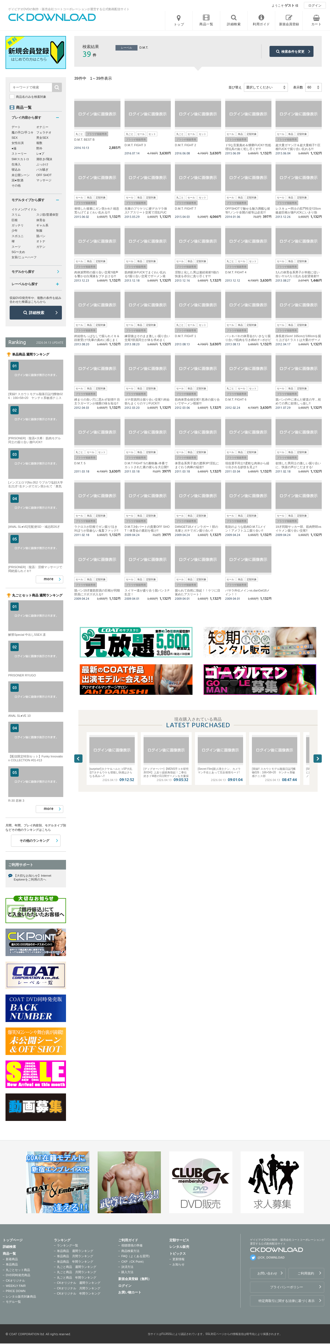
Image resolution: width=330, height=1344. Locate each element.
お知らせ (178, 1264)
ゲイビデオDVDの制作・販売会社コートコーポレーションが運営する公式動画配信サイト (69, 9)
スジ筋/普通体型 (47, 214)
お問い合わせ (267, 1273)
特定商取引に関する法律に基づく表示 (286, 1301)
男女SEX (42, 137)
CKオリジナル (15, 1280)
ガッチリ (18, 225)
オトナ (40, 241)
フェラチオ (43, 132)
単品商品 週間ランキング (75, 1251)
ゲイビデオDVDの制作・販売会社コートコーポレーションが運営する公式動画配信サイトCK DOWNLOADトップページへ (52, 17)
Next (318, 758)
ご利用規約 (306, 1273)
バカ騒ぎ (42, 169)
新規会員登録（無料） (134, 1279)
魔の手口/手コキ (23, 132)
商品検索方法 (130, 1251)
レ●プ (40, 153)
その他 (16, 185)
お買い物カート (129, 1292)
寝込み (16, 169)
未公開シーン (21, 175)
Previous (78, 758)
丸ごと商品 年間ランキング (76, 1277)
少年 (15, 230)
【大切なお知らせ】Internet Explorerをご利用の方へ (32, 877)
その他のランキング (34, 841)
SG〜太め (18, 252)
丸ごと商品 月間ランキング (76, 1272)
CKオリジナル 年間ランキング (78, 1293)
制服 (39, 230)
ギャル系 (42, 225)
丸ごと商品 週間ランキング (76, 1266)
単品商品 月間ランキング (75, 1256)
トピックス (177, 1254)
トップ (179, 24)
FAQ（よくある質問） (136, 1256)
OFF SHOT (44, 175)
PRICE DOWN (16, 1291)
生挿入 (16, 164)
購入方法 (127, 1272)
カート (316, 24)
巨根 (15, 220)
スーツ (16, 246)
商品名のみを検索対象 (31, 96)
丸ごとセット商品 (18, 1269)
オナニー (42, 127)
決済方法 (127, 1266)
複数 (39, 143)
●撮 (14, 148)
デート (16, 127)
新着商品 (12, 1259)
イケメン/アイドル (24, 209)
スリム (16, 214)
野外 (39, 148)
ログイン (314, 5)
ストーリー (19, 153)
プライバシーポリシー (286, 1287)
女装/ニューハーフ (24, 257)
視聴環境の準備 (131, 1245)
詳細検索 (36, 312)
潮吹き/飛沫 (44, 159)
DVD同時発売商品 (18, 1275)
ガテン (40, 246)
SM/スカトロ (20, 159)
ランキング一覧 (67, 1245)
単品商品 (12, 1264)
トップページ (13, 1240)
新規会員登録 (289, 24)
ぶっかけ (42, 164)
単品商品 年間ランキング (75, 1261)
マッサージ (43, 180)
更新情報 (178, 1259)
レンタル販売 (179, 1247)
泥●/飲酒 (17, 180)
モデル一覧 (13, 1301)
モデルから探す (23, 272)
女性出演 (18, 143)
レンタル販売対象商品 (21, 1296)
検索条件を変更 (292, 52)
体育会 (40, 220)
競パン (40, 236)
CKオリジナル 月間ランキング (78, 1288)
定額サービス (179, 1240)
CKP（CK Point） (133, 1261)
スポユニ (18, 236)
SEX (15, 137)
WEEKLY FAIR (16, 1285)
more (48, 579)
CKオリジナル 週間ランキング (78, 1282)
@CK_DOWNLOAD (271, 1257)
